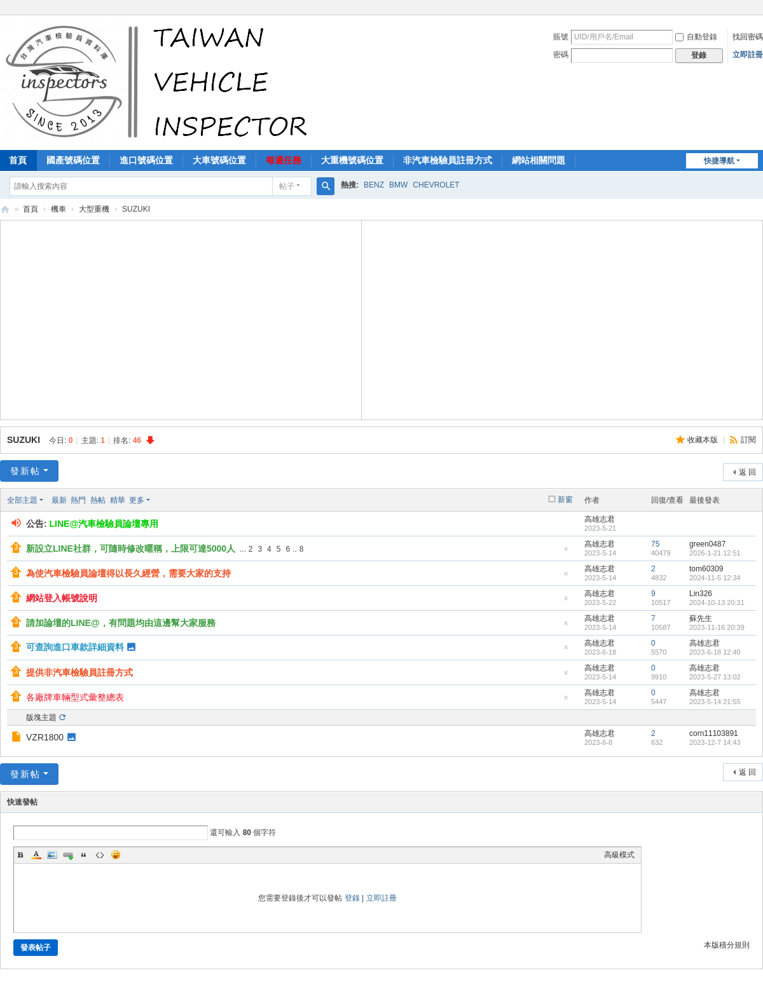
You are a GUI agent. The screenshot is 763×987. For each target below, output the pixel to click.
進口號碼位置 (146, 160)
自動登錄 (696, 36)
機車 (58, 209)
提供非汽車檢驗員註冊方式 (79, 672)
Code (99, 854)
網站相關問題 (538, 160)
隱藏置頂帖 (566, 552)
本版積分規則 (727, 945)
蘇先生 (700, 618)
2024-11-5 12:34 (715, 578)
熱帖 (98, 500)
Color (36, 854)
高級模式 (619, 854)
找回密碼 (747, 36)
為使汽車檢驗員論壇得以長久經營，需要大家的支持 (128, 573)
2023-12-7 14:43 (715, 742)
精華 (117, 500)
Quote (84, 854)
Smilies (115, 854)
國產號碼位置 (73, 160)
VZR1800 (45, 737)
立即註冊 (747, 54)
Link (68, 854)
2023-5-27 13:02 (715, 677)
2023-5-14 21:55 (715, 701)
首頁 (30, 209)
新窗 (565, 499)
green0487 (707, 544)
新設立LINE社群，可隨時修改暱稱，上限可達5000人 (130, 548)
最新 (59, 500)
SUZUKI (23, 440)
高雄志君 (599, 519)
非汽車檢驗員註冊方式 (447, 160)
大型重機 (94, 209)
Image (52, 854)
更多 (136, 500)
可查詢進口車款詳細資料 (75, 647)
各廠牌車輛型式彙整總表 (75, 697)
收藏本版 (703, 439)
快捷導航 (719, 160)
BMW (398, 184)
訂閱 (748, 439)
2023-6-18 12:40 (715, 652)
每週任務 (283, 160)
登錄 (352, 898)
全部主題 (22, 500)
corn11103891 (713, 733)
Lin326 (700, 593)
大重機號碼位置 (352, 160)
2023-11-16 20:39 (717, 627)
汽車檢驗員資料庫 (5, 209)
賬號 (560, 36)
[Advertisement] (181, 318)
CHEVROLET (436, 184)
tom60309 (706, 568)
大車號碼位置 (219, 160)
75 (655, 544)
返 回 (747, 472)
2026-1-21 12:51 (715, 553)
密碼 (560, 54)
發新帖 (25, 471)
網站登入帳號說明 (61, 598)
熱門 (78, 500)
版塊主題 (41, 717)
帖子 (286, 186)
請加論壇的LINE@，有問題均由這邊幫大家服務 (121, 623)
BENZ (374, 184)
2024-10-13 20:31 (717, 602)
